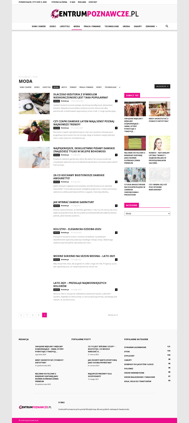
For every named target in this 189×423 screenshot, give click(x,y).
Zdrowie (151, 26)
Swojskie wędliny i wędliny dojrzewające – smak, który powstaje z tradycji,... (133, 125)
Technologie (112, 26)
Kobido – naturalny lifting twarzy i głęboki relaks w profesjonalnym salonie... (159, 157)
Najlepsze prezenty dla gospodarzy (100, 374)
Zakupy (138, 26)
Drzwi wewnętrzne (134, 373)
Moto (64, 87)
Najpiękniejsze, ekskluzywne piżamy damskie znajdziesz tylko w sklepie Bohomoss (84, 150)
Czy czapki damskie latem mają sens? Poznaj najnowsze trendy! (83, 123)
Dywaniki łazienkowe (135, 347)
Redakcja (65, 101)
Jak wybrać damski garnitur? (73, 202)
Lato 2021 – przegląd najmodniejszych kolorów (79, 284)
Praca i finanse (92, 26)
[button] (166, 26)
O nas (72, 2)
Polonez (128, 368)
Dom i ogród (39, 26)
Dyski (127, 351)
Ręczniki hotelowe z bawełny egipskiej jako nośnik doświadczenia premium (134, 157)
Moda (77, 26)
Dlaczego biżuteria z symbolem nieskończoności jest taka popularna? (80, 96)
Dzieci (53, 26)
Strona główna (59, 2)
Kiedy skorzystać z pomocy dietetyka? (159, 119)
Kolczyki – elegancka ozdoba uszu (77, 229)
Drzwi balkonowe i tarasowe (139, 377)
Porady (73, 87)
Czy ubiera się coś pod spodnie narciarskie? (158, 187)
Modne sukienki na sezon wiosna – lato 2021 (84, 256)
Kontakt (93, 2)
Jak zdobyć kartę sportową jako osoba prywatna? (102, 361)
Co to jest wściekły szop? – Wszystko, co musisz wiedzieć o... (102, 349)
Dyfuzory (129, 356)
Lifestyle (65, 26)
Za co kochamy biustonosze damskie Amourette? (78, 177)
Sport (99, 87)
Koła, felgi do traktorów (137, 381)
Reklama (82, 2)
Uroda (126, 26)
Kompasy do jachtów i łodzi (139, 364)
